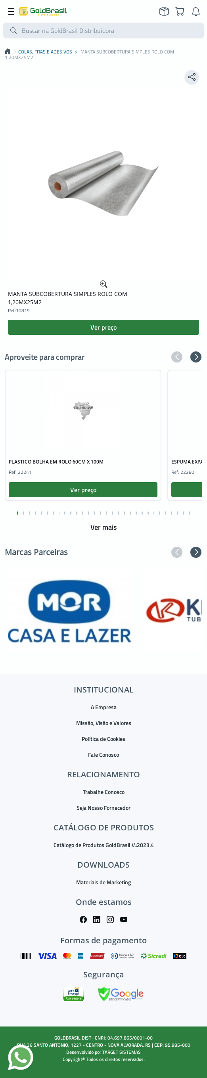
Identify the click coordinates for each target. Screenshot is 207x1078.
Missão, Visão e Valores (103, 723)
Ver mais (103, 527)
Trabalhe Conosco (104, 792)
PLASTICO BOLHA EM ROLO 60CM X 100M (56, 461)
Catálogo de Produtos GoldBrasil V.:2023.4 (104, 845)
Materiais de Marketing (103, 882)
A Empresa (104, 707)
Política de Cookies (103, 739)
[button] (177, 357)
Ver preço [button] (103, 327)
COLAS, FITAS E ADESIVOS (45, 52)
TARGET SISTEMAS (121, 1052)
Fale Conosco (103, 754)
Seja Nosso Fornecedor (103, 807)
